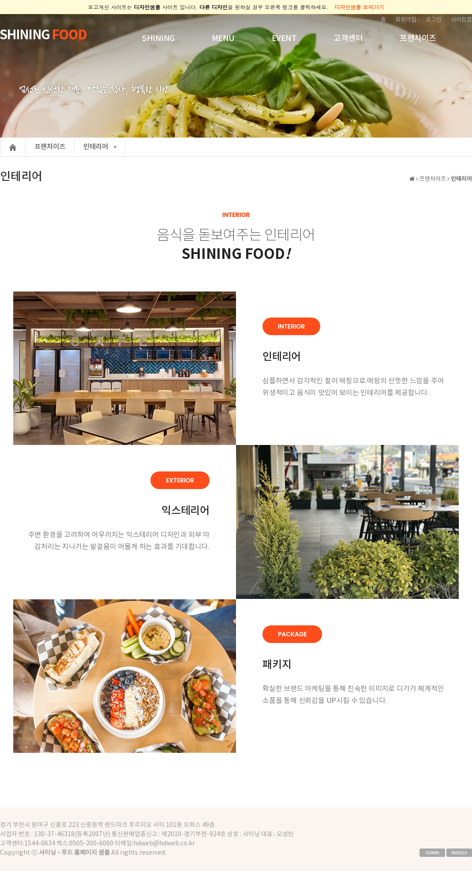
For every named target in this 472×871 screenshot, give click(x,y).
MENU (223, 38)
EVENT (284, 38)
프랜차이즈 (418, 38)
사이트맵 (461, 20)
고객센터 (348, 38)
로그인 (434, 20)
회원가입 (405, 20)
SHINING (158, 38)
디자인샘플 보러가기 (359, 7)
